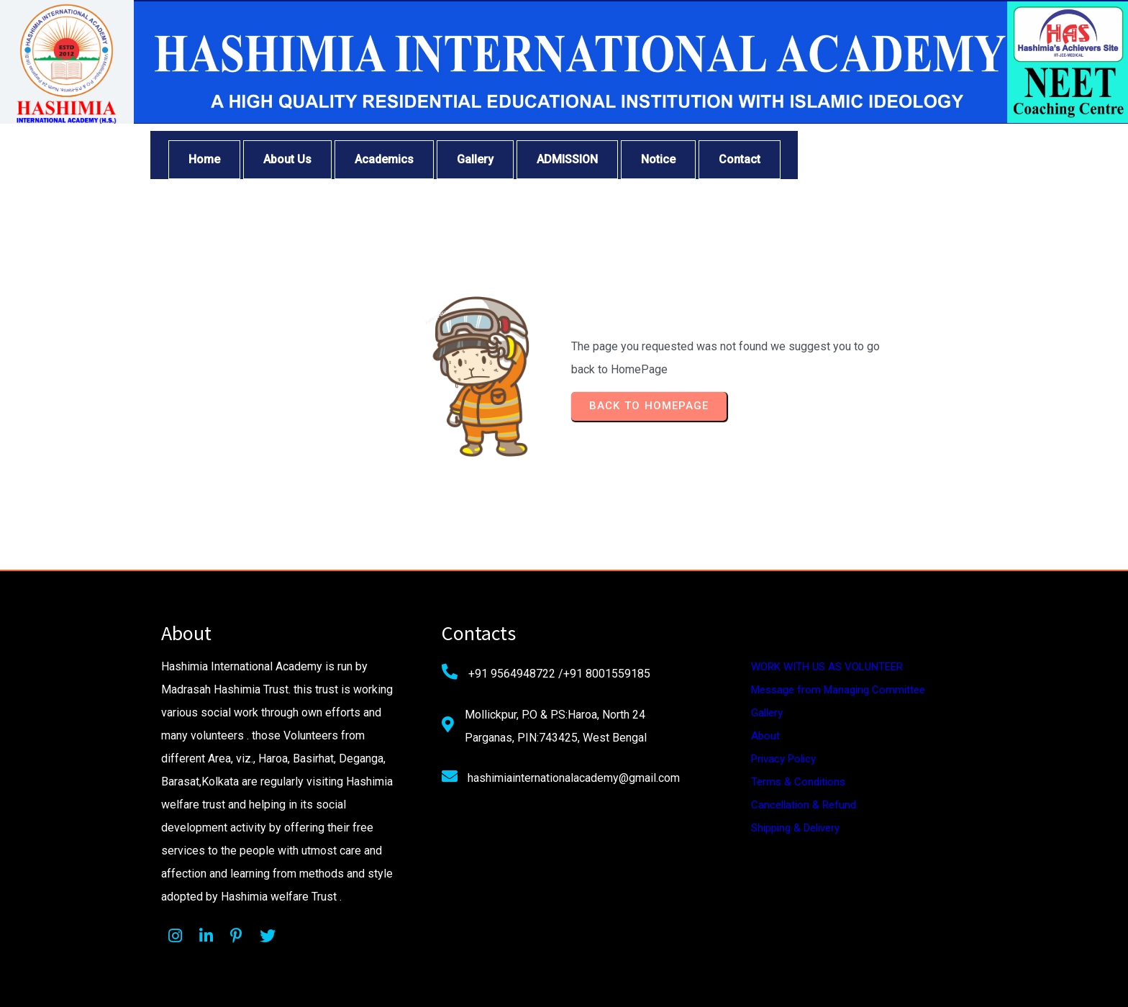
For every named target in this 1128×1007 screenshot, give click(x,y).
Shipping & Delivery (795, 827)
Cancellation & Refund (803, 804)
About (765, 735)
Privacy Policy (783, 758)
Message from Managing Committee (838, 689)
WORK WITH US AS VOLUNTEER (827, 666)
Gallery (767, 712)
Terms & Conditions (798, 781)
